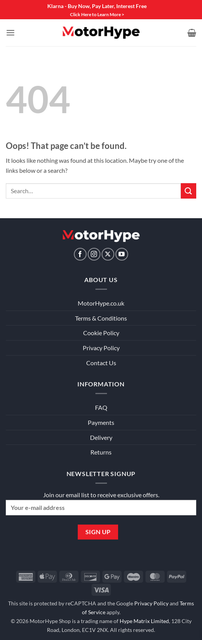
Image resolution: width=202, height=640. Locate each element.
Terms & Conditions (101, 318)
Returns (101, 452)
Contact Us (101, 362)
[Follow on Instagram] (94, 254)
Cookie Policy (101, 332)
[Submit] (188, 190)
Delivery (101, 437)
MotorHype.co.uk (101, 303)
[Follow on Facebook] (80, 254)
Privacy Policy (101, 347)
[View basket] (191, 32)
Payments (101, 422)
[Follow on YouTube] (121, 254)
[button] (10, 32)
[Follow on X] (108, 254)
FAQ (101, 407)
